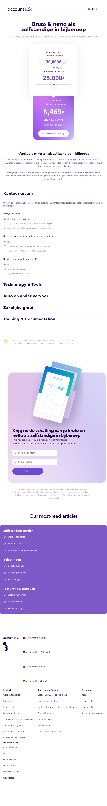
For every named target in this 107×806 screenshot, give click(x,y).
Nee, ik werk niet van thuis (18, 219)
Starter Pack (8, 707)
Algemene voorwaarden (93, 713)
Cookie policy (88, 707)
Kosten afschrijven (16, 608)
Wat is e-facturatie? (17, 594)
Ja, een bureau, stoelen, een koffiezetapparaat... (27, 251)
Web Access (8, 777)
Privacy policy (88, 700)
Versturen (28, 471)
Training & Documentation (29, 319)
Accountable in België (34, 637)
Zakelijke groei (18, 307)
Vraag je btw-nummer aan (50, 731)
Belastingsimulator (17, 572)
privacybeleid (53, 498)
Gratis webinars (10, 759)
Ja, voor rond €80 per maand (19, 269)
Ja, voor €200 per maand (17, 273)
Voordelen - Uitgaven (13, 725)
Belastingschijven (16, 565)
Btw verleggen (14, 579)
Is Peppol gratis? (15, 601)
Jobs (84, 694)
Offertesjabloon (45, 725)
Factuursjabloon (45, 719)
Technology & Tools (22, 284)
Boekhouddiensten (12, 713)
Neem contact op (11, 771)
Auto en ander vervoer (25, 296)
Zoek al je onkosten (47, 713)
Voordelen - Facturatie (13, 731)
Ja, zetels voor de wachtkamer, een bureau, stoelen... (29, 246)
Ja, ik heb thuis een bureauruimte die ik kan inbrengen (29, 223)
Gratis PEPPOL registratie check (52, 694)
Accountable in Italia (34, 666)
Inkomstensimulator (47, 700)
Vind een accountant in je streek (18, 719)
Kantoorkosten (18, 193)
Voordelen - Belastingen (14, 737)
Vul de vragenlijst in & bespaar (53, 133)
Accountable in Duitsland (36, 652)
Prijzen (6, 700)
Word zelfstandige (16, 536)
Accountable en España (35, 681)
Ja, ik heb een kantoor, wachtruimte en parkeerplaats (29, 228)
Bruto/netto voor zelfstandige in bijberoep (57, 707)
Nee (9, 242)
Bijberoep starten (16, 543)
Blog (5, 753)
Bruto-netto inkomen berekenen (23, 550)
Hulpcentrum (9, 765)
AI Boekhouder (10, 747)
